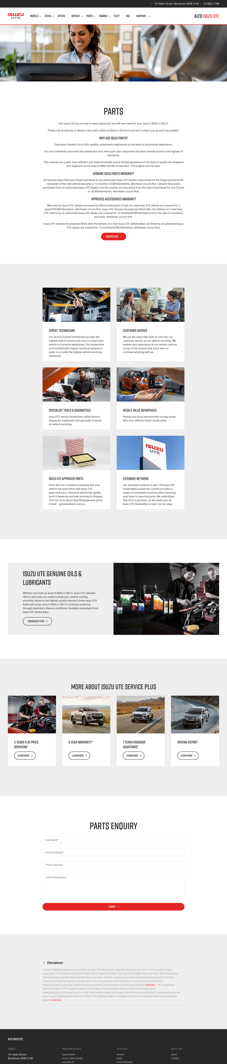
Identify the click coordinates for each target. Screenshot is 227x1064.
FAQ (128, 16)
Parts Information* (56, 877)
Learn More (23, 756)
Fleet (117, 16)
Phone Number (54, 865)
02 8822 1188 (211, 4)
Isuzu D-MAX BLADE (72, 1058)
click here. (150, 985)
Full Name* (52, 840)
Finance (103, 16)
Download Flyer (36, 621)
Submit (112, 907)
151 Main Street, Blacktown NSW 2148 (176, 4)
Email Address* (55, 852)
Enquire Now (112, 236)
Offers (61, 16)
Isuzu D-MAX (68, 1055)
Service (75, 16)
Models (34, 16)
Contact (175, 1058)
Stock (48, 16)
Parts (89, 16)
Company (141, 16)
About (174, 1055)
